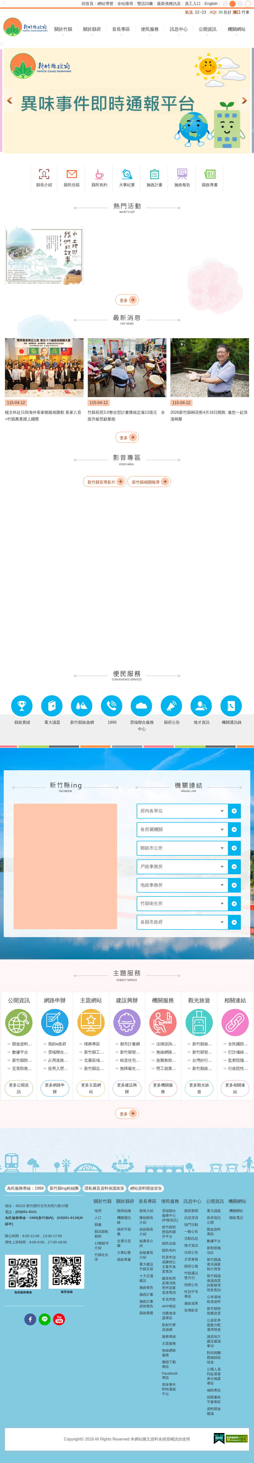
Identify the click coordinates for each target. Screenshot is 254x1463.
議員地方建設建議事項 (214, 1341)
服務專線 (169, 1336)
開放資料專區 (22, 1044)
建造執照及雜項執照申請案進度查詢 (169, 1285)
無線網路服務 (166, 1052)
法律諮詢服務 (166, 1044)
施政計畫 (146, 1294)
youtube (59, 1313)
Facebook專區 (170, 1375)
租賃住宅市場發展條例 (130, 1060)
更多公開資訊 (19, 1088)
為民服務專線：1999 (25, 1188)
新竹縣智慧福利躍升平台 (169, 1231)
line (44, 1313)
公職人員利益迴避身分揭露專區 (214, 1376)
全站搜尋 (125, 3)
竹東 (246, 12)
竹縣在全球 (101, 1257)
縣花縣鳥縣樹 (101, 1234)
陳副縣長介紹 (146, 1220)
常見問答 (169, 1299)
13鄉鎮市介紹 (102, 1245)
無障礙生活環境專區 (130, 1068)
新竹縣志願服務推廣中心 (94, 1068)
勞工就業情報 (166, 1068)
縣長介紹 (146, 1211)
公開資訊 (208, 29)
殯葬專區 (92, 1044)
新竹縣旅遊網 (202, 1044)
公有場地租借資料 (214, 1299)
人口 (98, 1218)
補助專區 (214, 1390)
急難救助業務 (166, 1060)
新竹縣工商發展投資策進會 (94, 1052)
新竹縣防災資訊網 (22, 1060)
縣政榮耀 (146, 1313)
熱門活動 (191, 1225)
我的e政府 (57, 1044)
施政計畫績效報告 (146, 1303)
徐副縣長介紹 (146, 1231)
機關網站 (237, 29)
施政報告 (146, 1287)
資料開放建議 (214, 1411)
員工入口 (193, 3)
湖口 (237, 12)
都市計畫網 (130, 1044)
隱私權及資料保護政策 (104, 1188)
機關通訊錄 (124, 1220)
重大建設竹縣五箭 (146, 1266)
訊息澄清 (191, 1218)
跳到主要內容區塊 (2, 2)
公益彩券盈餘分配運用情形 (214, 1325)
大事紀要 (124, 1253)
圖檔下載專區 (169, 1364)
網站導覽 (105, 3)
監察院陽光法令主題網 (238, 1060)
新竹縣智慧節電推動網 (130, 1052)
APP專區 (169, 1306)
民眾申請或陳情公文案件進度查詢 (169, 1264)
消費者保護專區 (169, 1315)
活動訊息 (191, 1238)
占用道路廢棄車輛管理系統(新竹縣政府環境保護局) (58, 1060)
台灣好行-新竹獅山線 (202, 1060)
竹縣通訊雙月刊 (191, 1275)
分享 (248, 4)
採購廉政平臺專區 (214, 1399)
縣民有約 (169, 1250)
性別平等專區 (191, 1294)
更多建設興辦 (127, 1088)
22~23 (200, 12)
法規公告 (191, 1252)
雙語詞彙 (145, 3)
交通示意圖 (124, 1243)
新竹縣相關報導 (146, 482)
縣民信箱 (169, 1243)
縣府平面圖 (124, 1231)
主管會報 (191, 1259)
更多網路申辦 (55, 1088)
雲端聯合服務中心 (58, 1052)
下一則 (244, 100)
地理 (98, 1211)
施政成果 (191, 1303)
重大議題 (214, 1211)
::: (4, 2)
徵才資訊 (191, 1245)
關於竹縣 (63, 29)
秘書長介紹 (146, 1243)
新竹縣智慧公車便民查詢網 (202, 1052)
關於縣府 (92, 29)
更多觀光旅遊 (199, 1088)
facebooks (30, 1313)
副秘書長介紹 (146, 1255)
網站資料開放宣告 (146, 1188)
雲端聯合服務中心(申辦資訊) (170, 1215)
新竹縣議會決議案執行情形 (214, 1264)
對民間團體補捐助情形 (214, 1357)
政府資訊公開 (214, 1220)
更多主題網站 (91, 1088)
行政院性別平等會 (238, 1068)
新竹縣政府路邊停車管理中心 (202, 1068)
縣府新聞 (191, 1211)
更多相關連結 (235, 1088)
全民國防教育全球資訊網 (238, 1044)
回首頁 (88, 3)
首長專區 (121, 29)
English (211, 3)
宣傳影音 (191, 1310)
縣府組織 (124, 1211)
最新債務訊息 (169, 3)
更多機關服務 (163, 1088)
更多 (124, 300)
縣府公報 (191, 1266)
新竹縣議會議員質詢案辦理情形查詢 (214, 1283)
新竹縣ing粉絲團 (64, 1188)
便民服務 (150, 29)
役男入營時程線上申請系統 (58, 1068)
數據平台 (20, 1052)
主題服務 (169, 1343)
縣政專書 (124, 1259)
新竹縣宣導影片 (101, 482)
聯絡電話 (236, 1218)
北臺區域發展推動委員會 (94, 1060)
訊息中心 (179, 29)
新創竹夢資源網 (169, 1327)
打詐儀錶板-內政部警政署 (238, 1052)
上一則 (10, 100)
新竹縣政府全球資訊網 (25, 27)
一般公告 (191, 1231)
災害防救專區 (22, 1068)
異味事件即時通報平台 (169, 1389)
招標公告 (191, 1285)
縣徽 (98, 1225)
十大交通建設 (146, 1278)
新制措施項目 (214, 1250)
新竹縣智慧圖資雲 (214, 1311)
